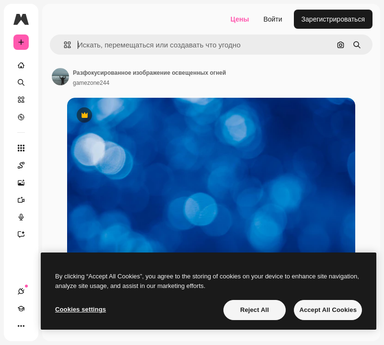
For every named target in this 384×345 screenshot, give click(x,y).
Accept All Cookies (328, 309)
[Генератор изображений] (25, 182)
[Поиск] (21, 82)
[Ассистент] (25, 234)
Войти (272, 19)
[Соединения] (21, 291)
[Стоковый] (21, 99)
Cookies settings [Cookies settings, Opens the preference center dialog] (80, 309)
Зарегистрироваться (333, 19)
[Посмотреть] (21, 117)
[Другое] (21, 326)
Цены (240, 19)
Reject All (254, 309)
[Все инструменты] (21, 148)
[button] (63, 44)
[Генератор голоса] (25, 217)
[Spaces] (25, 165)
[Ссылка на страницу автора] (60, 76)
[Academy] (21, 308)
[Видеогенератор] (25, 199)
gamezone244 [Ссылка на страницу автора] (91, 83)
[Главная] (21, 65)
